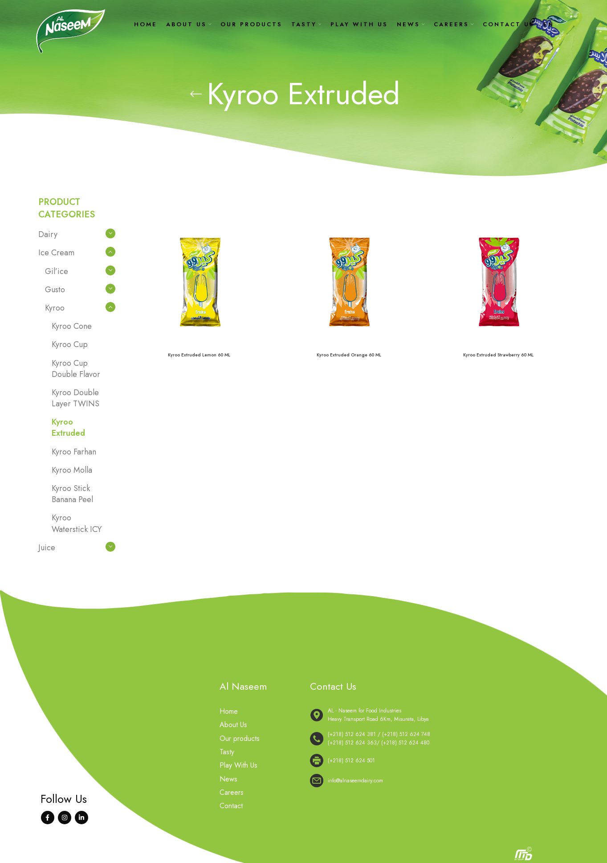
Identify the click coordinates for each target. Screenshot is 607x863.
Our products (240, 739)
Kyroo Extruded (68, 427)
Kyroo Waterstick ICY (77, 523)
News (228, 779)
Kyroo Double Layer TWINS (75, 398)
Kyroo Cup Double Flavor (76, 368)
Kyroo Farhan (74, 452)
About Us (233, 725)
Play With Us (238, 765)
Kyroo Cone (72, 326)
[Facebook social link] (47, 817)
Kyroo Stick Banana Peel (72, 494)
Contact (231, 806)
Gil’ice (56, 271)
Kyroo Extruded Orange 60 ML (349, 355)
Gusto (55, 289)
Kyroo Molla (72, 470)
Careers (232, 793)
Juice (46, 547)
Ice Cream (56, 252)
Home (229, 711)
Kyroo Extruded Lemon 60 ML (199, 355)
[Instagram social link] (64, 817)
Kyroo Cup (70, 344)
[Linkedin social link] (81, 817)
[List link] (439, 738)
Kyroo (55, 308)
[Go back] (196, 94)
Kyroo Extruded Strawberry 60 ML (498, 355)
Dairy (47, 234)
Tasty (227, 752)
